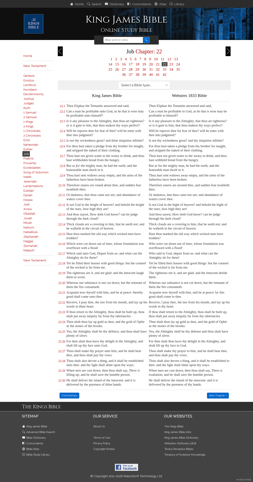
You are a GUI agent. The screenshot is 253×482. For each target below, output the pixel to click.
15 (117, 64)
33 (164, 69)
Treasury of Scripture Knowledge (184, 454)
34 (171, 69)
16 (124, 64)
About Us (99, 426)
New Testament (34, 66)
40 (151, 74)
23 (171, 64)
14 (110, 64)
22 (164, 64)
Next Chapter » (218, 395)
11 (162, 59)
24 (178, 64)
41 (158, 74)
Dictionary (115, 4)
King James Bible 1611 (177, 432)
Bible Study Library (36, 454)
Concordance (139, 4)
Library (177, 4)
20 (151, 64)
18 (137, 64)
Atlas (161, 4)
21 (158, 64)
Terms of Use (101, 437)
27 (124, 69)
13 (176, 59)
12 (169, 59)
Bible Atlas (31, 449)
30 (144, 69)
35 (178, 69)
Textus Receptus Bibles (178, 449)
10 (156, 59)
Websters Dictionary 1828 (180, 443)
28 (131, 69)
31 (151, 69)
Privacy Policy (101, 443)
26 (117, 69)
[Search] (123, 40)
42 (164, 74)
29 (137, 69)
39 (144, 74)
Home (77, 4)
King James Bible (35, 426)
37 (131, 74)
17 (131, 64)
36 (124, 74)
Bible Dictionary (34, 437)
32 (158, 69)
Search (94, 4)
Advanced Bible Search (39, 432)
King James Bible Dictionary (181, 437)
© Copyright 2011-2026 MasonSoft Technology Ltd (126, 476)
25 (110, 69)
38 (137, 74)
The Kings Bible (173, 426)
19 (144, 64)
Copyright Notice (104, 449)
